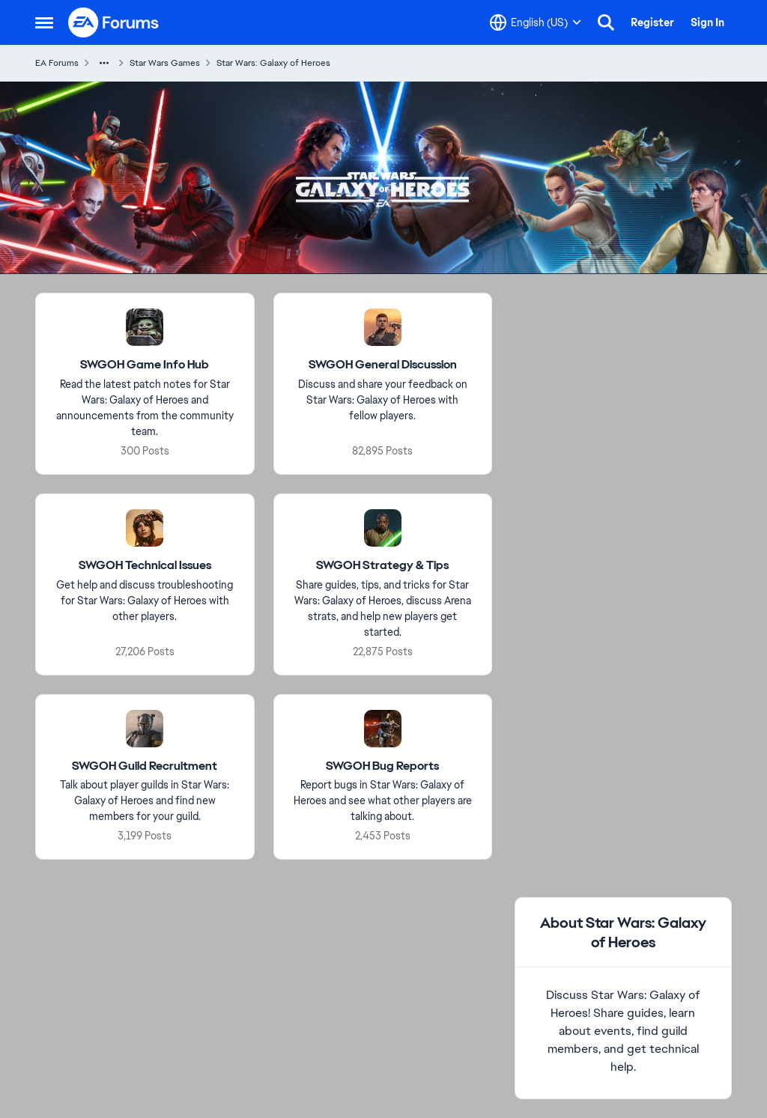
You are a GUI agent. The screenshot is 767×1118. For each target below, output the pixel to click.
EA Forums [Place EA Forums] (57, 63)
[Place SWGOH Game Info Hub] (144, 365)
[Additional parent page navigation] (104, 62)
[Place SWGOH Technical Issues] (145, 566)
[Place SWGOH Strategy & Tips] (382, 566)
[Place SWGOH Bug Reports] (382, 766)
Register (652, 22)
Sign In (707, 22)
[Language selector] (535, 22)
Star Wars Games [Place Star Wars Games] (165, 63)
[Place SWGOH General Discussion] (383, 365)
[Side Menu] (44, 22)
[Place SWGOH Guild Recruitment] (144, 766)
